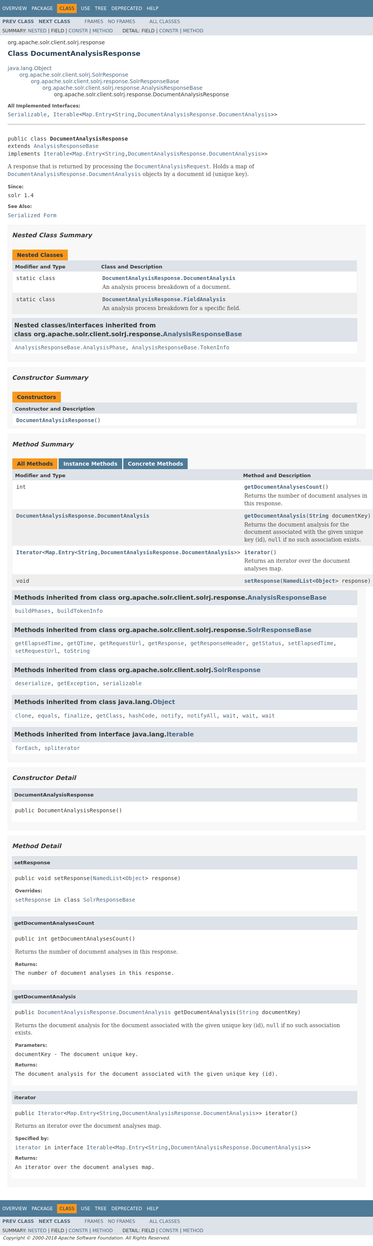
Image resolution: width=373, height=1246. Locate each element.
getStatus (266, 643)
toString (76, 651)
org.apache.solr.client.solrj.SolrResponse (73, 75)
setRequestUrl (36, 651)
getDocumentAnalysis (275, 516)
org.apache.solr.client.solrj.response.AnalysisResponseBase (122, 88)
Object (325, 581)
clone (23, 716)
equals (47, 716)
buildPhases (33, 611)
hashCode (142, 716)
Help (153, 8)
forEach (26, 748)
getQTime (80, 643)
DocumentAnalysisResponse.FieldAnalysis (164, 299)
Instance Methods (90, 464)
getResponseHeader (217, 643)
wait (229, 716)
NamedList (298, 581)
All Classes (165, 21)
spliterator (62, 748)
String (124, 114)
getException (76, 683)
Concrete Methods (155, 464)
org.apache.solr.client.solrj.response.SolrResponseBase (105, 81)
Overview (14, 8)
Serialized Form (32, 215)
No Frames (121, 21)
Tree (101, 8)
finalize (76, 716)
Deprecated (126, 8)
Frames (94, 21)
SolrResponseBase (279, 630)
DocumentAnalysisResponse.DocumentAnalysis (204, 114)
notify (171, 716)
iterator (257, 552)
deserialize (33, 683)
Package (42, 8)
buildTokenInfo (80, 611)
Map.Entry (97, 114)
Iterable (66, 114)
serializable (122, 683)
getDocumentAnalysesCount (283, 487)
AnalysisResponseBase (66, 146)
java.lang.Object (30, 68)
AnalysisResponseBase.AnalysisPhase (70, 347)
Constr (78, 31)
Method (102, 31)
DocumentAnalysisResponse (55, 420)
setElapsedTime (310, 643)
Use (85, 8)
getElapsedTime (37, 643)
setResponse (262, 581)
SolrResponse (237, 670)
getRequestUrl (120, 643)
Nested (37, 31)
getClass (109, 716)
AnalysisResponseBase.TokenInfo (180, 347)
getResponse (166, 643)
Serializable (27, 114)
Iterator (29, 552)
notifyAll (202, 716)
